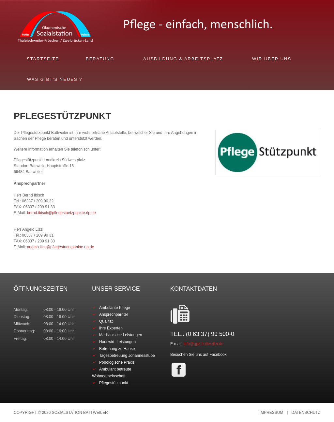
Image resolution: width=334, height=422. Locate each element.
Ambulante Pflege (114, 307)
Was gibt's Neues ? (54, 79)
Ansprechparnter (113, 314)
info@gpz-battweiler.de (203, 344)
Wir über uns (271, 58)
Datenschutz (306, 413)
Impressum (271, 413)
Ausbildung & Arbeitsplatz (183, 58)
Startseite (43, 58)
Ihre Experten (111, 328)
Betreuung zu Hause (117, 348)
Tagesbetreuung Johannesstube (127, 355)
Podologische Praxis (117, 362)
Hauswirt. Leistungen (117, 342)
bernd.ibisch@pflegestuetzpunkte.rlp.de (61, 213)
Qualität (106, 321)
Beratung (100, 58)
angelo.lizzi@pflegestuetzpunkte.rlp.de (60, 247)
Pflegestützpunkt (113, 383)
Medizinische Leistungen (120, 335)
